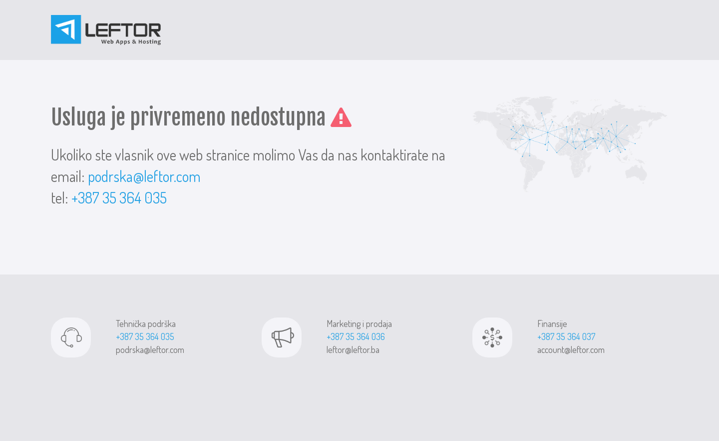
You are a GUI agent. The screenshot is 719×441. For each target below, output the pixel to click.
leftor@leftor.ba (353, 349)
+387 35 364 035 (119, 197)
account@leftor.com (571, 349)
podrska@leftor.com (144, 176)
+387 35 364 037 (566, 336)
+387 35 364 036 (356, 336)
